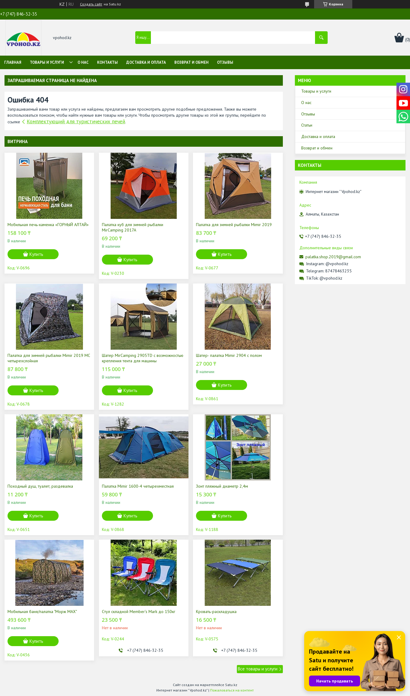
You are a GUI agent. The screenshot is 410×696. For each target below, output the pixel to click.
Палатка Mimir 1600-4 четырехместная (138, 486)
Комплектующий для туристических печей (76, 121)
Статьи (306, 125)
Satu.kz (231, 684)
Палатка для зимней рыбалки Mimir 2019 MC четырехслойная (49, 358)
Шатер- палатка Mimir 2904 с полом (229, 355)
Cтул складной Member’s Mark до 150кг (138, 611)
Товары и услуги (47, 62)
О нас (83, 62)
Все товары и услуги (257, 669)
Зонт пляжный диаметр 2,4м (222, 486)
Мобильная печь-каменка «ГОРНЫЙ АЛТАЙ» (48, 224)
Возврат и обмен (191, 62)
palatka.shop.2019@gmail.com (333, 256)
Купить (36, 254)
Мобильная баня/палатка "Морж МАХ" (42, 611)
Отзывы (225, 62)
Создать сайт (91, 4)
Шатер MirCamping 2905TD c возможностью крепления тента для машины (142, 358)
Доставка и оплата (146, 62)
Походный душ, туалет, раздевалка (40, 486)
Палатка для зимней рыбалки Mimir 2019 (234, 224)
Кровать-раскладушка (216, 611)
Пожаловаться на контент (232, 690)
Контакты (107, 62)
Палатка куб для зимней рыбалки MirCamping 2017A (132, 227)
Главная (12, 62)
